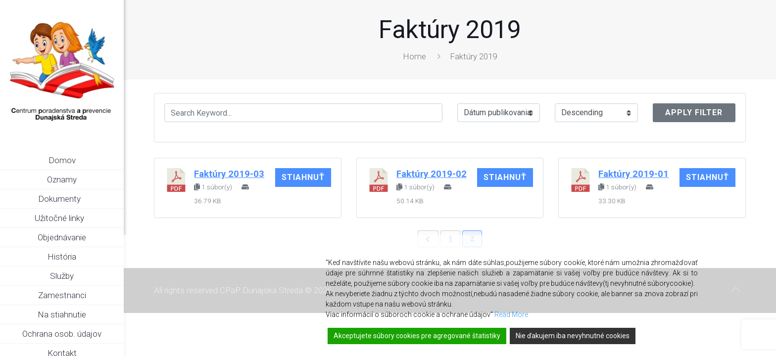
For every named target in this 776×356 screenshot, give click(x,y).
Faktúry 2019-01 (633, 174)
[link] (116, 199)
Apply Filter (694, 112)
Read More (511, 314)
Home (414, 56)
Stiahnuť (303, 177)
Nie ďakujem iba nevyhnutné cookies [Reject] (573, 336)
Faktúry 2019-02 (431, 174)
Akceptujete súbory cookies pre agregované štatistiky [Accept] (417, 336)
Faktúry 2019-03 (229, 174)
